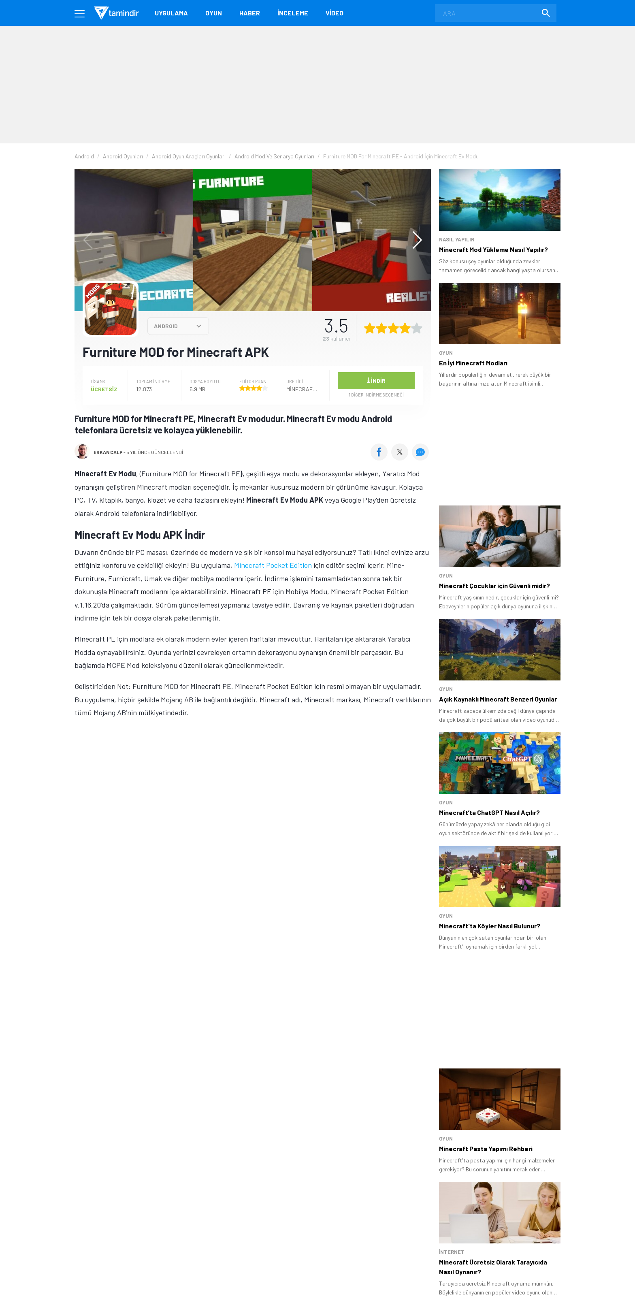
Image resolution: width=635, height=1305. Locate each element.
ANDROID (166, 325)
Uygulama (171, 13)
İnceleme (292, 13)
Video (334, 13)
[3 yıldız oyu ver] (393, 328)
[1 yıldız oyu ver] (369, 328)
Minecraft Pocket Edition (273, 565)
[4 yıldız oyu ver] (405, 328)
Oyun (213, 13)
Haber (249, 13)
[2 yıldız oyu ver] (381, 328)
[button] (413, 240)
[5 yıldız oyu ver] (416, 328)
